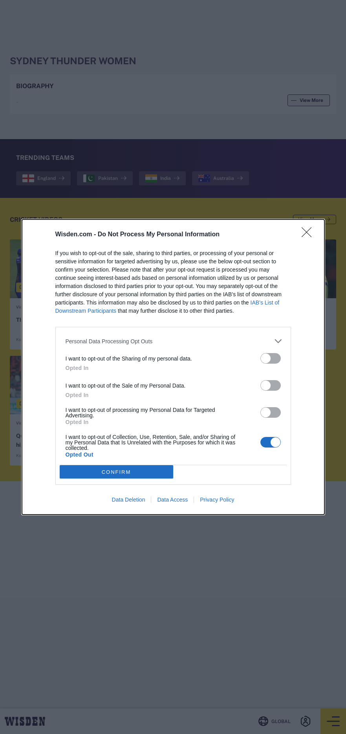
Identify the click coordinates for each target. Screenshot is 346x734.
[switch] (270, 358)
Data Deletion (128, 500)
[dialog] (173, 367)
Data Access (172, 500)
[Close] (309, 234)
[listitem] (173, 341)
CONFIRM (116, 472)
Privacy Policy (217, 500)
